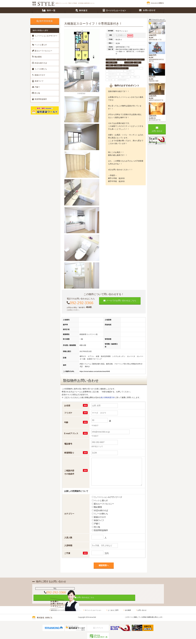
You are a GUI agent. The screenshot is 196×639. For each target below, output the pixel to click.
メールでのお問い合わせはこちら (119, 300)
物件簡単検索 (46, 21)
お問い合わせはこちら (98, 590)
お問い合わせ (147, 10)
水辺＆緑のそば (39, 63)
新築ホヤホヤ (38, 75)
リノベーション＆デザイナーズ (44, 37)
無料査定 (81, 10)
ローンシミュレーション (114, 10)
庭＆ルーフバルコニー (42, 51)
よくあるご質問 (113, 604)
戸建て (36, 87)
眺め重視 (37, 57)
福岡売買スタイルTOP (59, 604)
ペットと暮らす (39, 45)
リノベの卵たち (39, 69)
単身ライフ (37, 81)
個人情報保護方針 (108, 397)
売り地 (36, 93)
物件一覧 (48, 10)
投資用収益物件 (39, 99)
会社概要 (128, 604)
